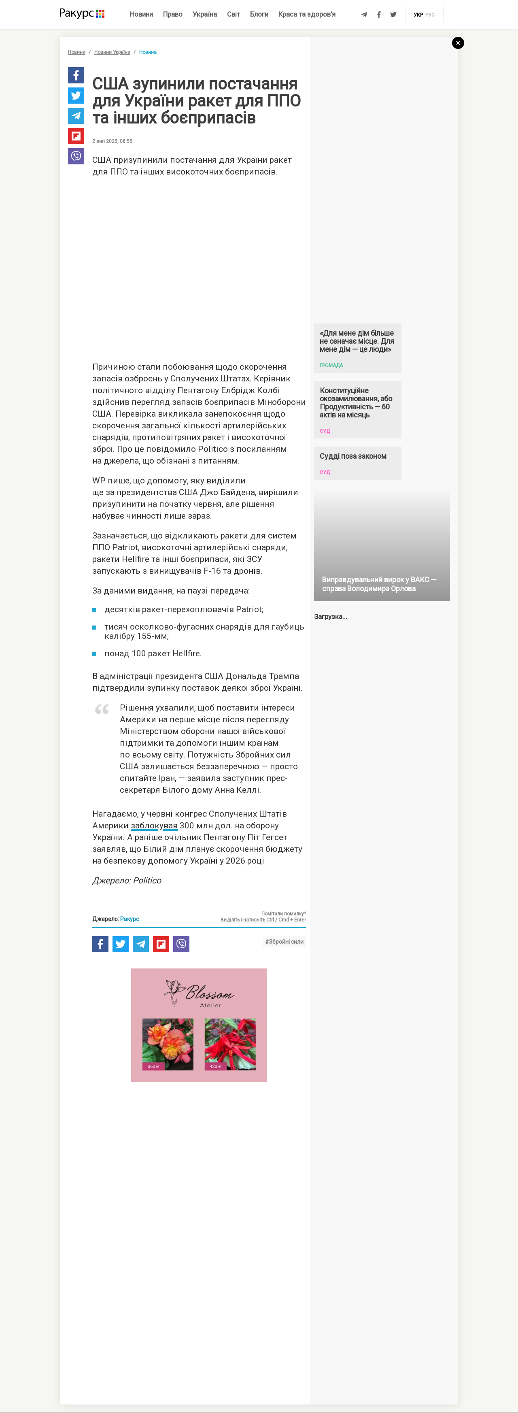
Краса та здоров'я (306, 14)
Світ (233, 14)
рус (430, 15)
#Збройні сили (284, 941)
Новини (141, 14)
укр (418, 15)
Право (173, 14)
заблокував (154, 825)
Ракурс (129, 919)
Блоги (259, 14)
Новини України (112, 52)
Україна (205, 14)
